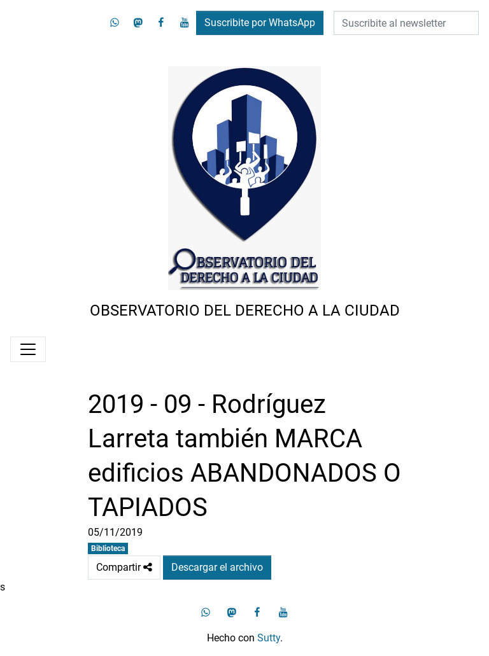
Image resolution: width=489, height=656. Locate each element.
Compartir (124, 567)
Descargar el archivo (217, 567)
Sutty (268, 638)
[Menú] (28, 349)
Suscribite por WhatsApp (259, 23)
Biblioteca (108, 548)
